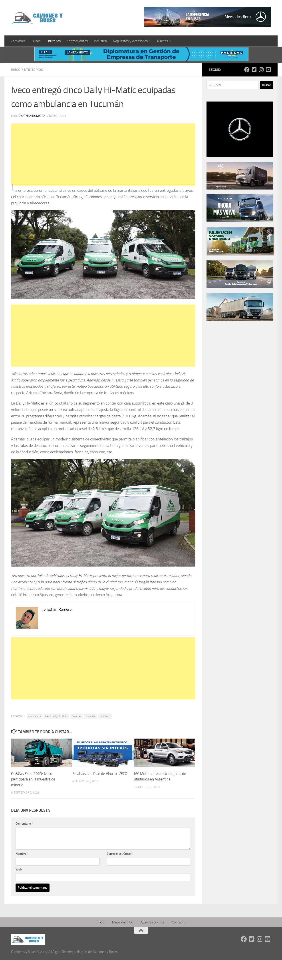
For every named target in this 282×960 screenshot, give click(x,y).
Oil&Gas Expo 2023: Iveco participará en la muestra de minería (33, 779)
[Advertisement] (103, 154)
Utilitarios (54, 41)
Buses (36, 41)
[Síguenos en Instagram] (261, 69)
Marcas (162, 41)
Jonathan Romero (31, 116)
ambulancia (34, 716)
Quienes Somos (152, 922)
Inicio (100, 922)
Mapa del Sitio (122, 922)
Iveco (16, 70)
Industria (100, 41)
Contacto (178, 922)
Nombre (22, 854)
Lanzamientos (77, 41)
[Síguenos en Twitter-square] (254, 69)
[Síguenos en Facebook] (247, 69)
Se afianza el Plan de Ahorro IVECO (99, 773)
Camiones (18, 41)
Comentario (24, 823)
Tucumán (90, 716)
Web (19, 869)
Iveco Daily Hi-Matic (56, 716)
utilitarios (105, 716)
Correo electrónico (120, 854)
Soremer (76, 716)
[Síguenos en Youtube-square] (268, 69)
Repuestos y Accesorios (130, 41)
